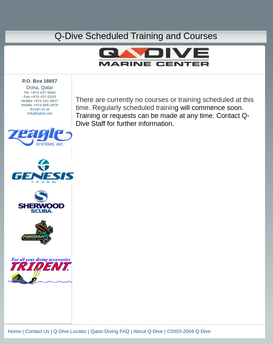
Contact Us (37, 331)
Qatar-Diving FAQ (109, 331)
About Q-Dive (148, 331)
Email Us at (39, 109)
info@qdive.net (39, 113)
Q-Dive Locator (70, 331)
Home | (16, 331)
